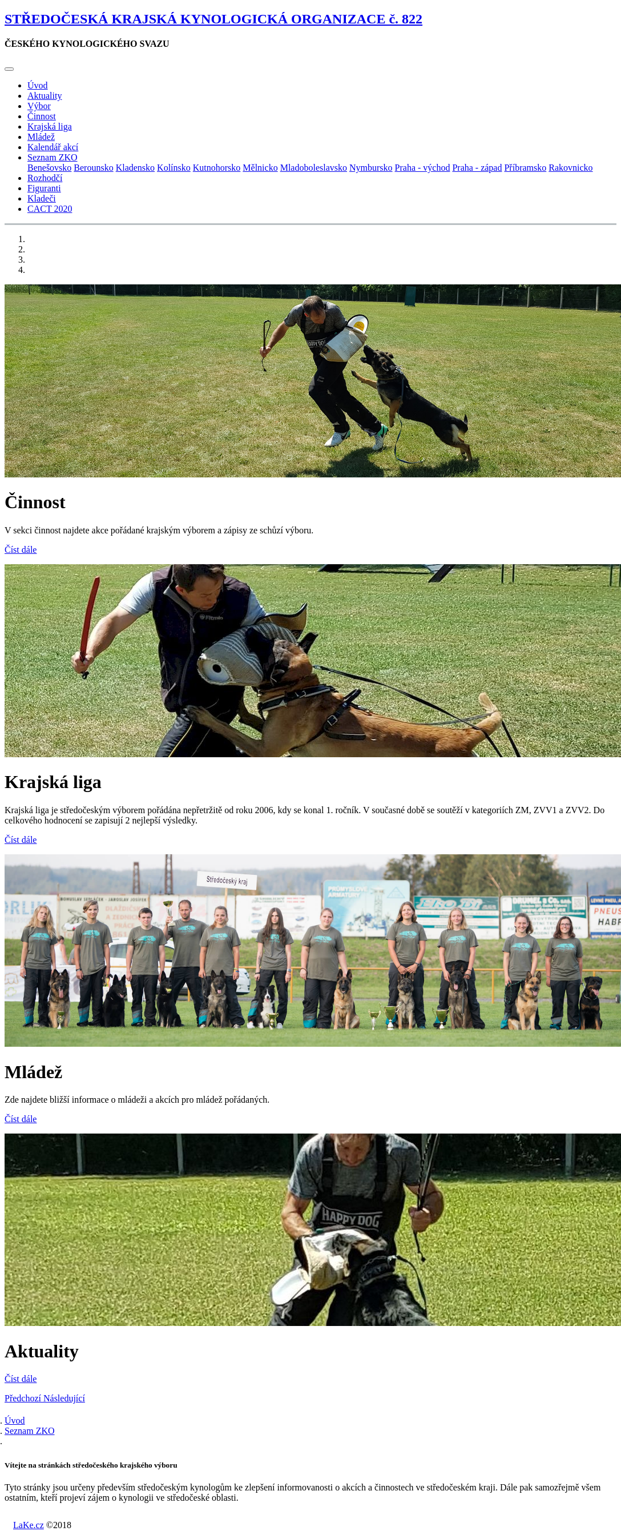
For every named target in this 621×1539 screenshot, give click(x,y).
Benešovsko (49, 167)
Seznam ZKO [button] (52, 157)
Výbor (39, 106)
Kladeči (41, 198)
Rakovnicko (570, 167)
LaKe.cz (28, 1525)
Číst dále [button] (21, 549)
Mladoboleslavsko (313, 167)
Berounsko (93, 167)
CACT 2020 (49, 209)
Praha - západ (477, 167)
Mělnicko (260, 167)
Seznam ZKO (30, 1431)
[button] (24, 1398)
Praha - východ (422, 167)
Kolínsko (174, 167)
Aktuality (44, 96)
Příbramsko (525, 167)
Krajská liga (49, 126)
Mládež (41, 137)
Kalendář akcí (52, 147)
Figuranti (44, 188)
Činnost (41, 116)
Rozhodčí (44, 178)
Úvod (37, 85)
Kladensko (135, 167)
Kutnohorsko (217, 167)
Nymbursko (371, 167)
